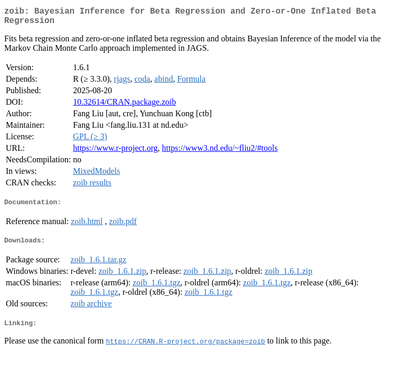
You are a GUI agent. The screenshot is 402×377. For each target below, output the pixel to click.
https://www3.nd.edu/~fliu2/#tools (219, 152)
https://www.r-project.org (115, 152)
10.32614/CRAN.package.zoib (124, 106)
